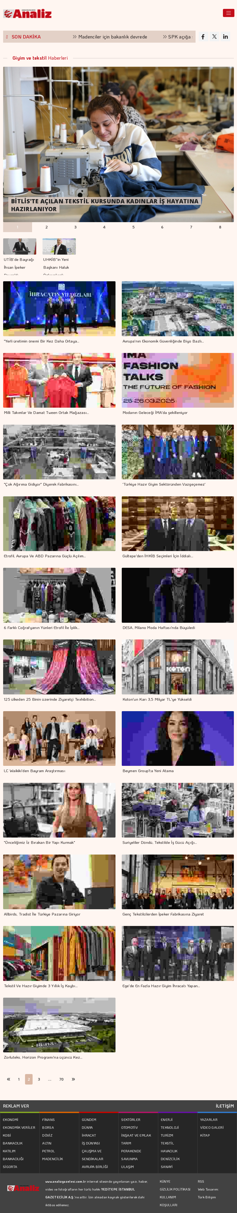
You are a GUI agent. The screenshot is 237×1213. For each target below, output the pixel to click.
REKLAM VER (16, 1106)
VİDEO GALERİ (212, 1127)
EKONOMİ (10, 1119)
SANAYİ (167, 1166)
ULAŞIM (127, 1166)
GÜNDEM (89, 1119)
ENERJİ (167, 1119)
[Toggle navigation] (228, 13)
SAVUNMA (129, 1158)
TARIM (126, 1143)
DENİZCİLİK (170, 1158)
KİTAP (205, 1135)
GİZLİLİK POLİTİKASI (175, 1189)
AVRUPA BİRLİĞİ (95, 1166)
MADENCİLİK (52, 1158)
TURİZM (167, 1135)
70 (61, 1079)
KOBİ (7, 1135)
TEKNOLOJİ (170, 1127)
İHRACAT (89, 1135)
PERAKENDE (131, 1151)
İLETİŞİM (225, 1106)
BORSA (48, 1127)
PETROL (48, 1151)
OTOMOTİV (129, 1127)
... (49, 1079)
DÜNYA (87, 1127)
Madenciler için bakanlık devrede (117, 36)
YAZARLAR (208, 1119)
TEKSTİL (167, 1143)
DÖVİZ (47, 1135)
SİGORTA (10, 1166)
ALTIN (46, 1143)
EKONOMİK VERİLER (19, 1127)
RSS (201, 1181)
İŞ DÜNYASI (91, 1143)
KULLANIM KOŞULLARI (169, 1201)
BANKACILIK (12, 1143)
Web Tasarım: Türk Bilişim (208, 1193)
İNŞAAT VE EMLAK (136, 1135)
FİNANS (48, 1119)
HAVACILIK (169, 1151)
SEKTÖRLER (130, 1119)
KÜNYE (165, 1181)
